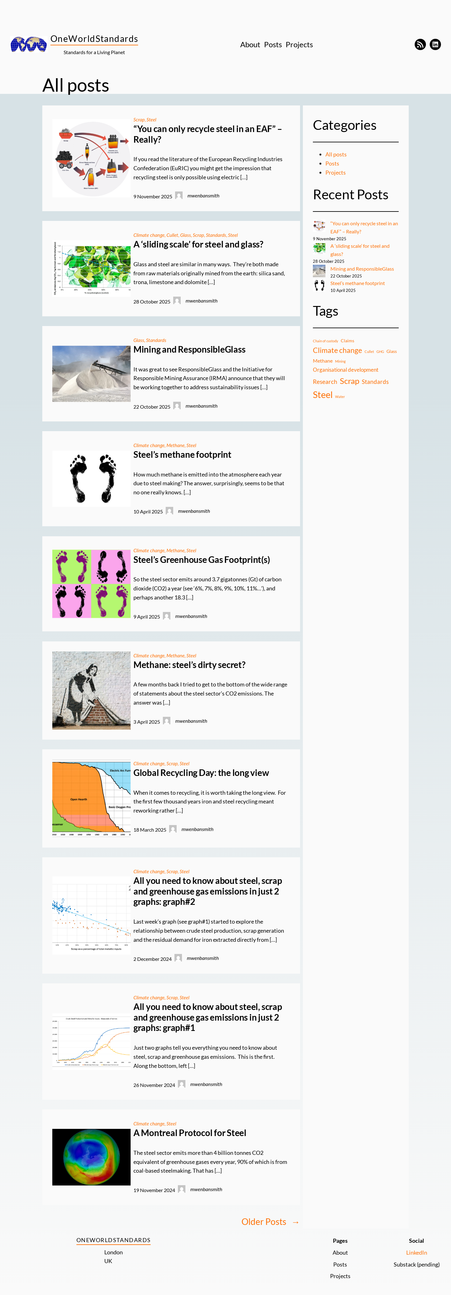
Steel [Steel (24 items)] (323, 393)
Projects (335, 172)
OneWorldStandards (94, 38)
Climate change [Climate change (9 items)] (337, 349)
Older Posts (270, 1221)
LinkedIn (416, 1251)
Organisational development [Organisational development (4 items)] (345, 368)
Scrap (139, 119)
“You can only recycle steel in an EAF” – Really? (207, 134)
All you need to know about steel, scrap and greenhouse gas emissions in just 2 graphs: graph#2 (207, 890)
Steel (152, 119)
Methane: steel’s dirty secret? (189, 664)
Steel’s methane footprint (182, 454)
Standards (218, 235)
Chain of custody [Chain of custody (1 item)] (325, 340)
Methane (176, 445)
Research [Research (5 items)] (325, 380)
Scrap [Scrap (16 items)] (349, 380)
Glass (186, 235)
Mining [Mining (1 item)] (340, 361)
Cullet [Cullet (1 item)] (369, 351)
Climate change (149, 235)
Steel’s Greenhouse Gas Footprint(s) (201, 559)
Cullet (173, 235)
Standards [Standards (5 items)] (375, 380)
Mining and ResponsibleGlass (189, 349)
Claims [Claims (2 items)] (347, 340)
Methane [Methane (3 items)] (323, 360)
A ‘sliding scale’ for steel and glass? (198, 244)
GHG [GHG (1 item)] (380, 351)
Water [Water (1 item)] (340, 396)
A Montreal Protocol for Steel (189, 1132)
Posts (332, 163)
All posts (336, 154)
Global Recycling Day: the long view (201, 772)
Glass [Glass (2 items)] (391, 350)
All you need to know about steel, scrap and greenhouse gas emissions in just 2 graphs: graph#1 (207, 1016)
